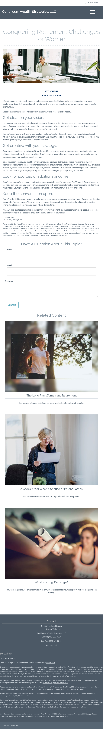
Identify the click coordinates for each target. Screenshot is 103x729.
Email (9, 265)
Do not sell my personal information (55, 682)
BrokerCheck (50, 662)
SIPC (72, 687)
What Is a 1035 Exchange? (51, 582)
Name (9, 250)
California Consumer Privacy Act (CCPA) (73, 680)
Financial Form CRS (9, 658)
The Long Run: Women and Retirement (51, 395)
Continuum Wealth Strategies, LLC (29, 12)
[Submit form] (12, 305)
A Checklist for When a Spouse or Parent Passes (51, 489)
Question (9, 281)
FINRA (68, 687)
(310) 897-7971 (91, 3)
